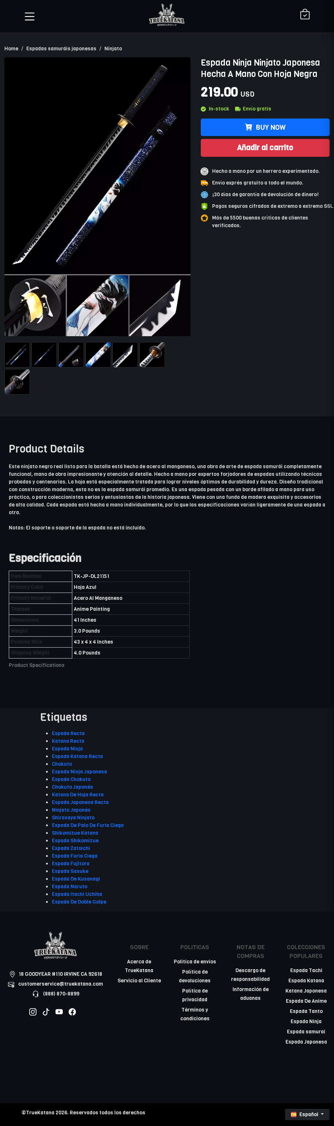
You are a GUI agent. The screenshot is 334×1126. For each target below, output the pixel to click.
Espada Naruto (69, 886)
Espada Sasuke (70, 871)
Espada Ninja (67, 748)
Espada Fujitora (70, 863)
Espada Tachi (306, 970)
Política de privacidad (195, 995)
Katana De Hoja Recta (78, 794)
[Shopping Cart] (305, 14)
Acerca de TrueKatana (139, 966)
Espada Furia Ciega (74, 856)
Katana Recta (68, 741)
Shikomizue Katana (75, 833)
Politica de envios (195, 961)
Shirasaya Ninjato (73, 817)
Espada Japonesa (306, 1041)
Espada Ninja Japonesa (79, 771)
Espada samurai (306, 1031)
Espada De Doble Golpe (79, 901)
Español (305, 1114)
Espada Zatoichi (71, 848)
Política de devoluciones (195, 976)
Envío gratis (253, 108)
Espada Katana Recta (77, 756)
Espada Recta (68, 733)
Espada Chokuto (71, 779)
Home (11, 48)
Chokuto (62, 764)
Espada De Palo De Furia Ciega (88, 825)
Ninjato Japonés (71, 810)
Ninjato (113, 48)
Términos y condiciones (195, 1014)
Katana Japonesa (306, 990)
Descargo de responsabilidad (250, 975)
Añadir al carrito (265, 148)
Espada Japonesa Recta (80, 802)
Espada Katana (306, 980)
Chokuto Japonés (72, 787)
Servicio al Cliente (139, 980)
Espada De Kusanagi (76, 878)
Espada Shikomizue (75, 840)
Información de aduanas (251, 994)
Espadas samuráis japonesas (61, 48)
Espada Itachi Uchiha (77, 894)
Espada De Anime (306, 1001)
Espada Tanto (306, 1011)
